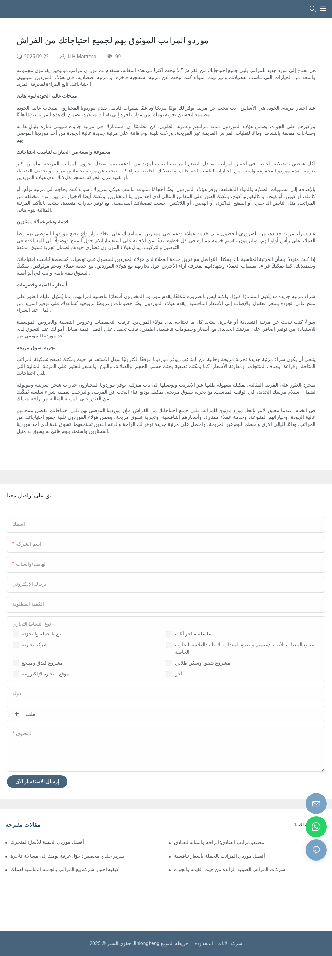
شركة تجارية (35, 644)
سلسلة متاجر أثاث (194, 634)
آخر (178, 674)
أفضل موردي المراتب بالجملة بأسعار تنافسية (219, 856)
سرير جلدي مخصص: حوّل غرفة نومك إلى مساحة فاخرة (67, 856)
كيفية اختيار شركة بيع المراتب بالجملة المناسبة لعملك (65, 869)
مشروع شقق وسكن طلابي (202, 663)
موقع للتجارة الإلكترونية (45, 674)
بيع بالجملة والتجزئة (41, 634)
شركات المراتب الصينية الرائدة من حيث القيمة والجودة (229, 869)
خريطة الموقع (176, 943)
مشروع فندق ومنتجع (42, 663)
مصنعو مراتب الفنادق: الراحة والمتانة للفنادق (219, 842)
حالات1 (300, 825)
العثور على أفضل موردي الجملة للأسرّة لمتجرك (47, 842)
